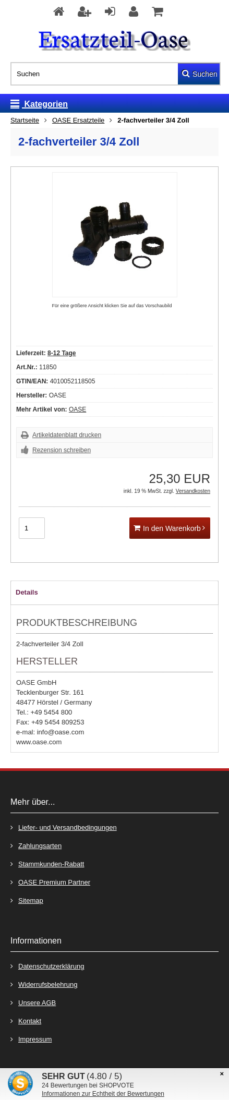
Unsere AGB (33, 1002)
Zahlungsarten (36, 845)
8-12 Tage (61, 353)
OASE (77, 409)
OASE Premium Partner (50, 881)
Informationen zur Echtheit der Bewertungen (103, 1093)
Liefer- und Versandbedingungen (63, 827)
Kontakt (25, 1020)
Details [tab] (27, 592)
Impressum (31, 1038)
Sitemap (26, 900)
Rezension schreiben (61, 450)
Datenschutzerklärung (47, 965)
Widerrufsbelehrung (43, 984)
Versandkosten (193, 491)
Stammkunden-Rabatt (47, 863)
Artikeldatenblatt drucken (66, 435)
